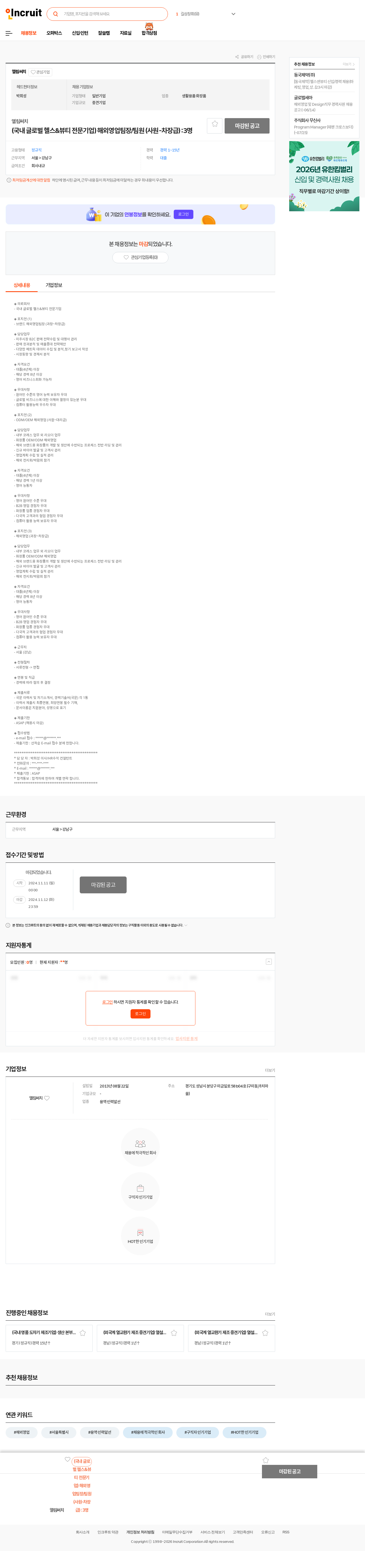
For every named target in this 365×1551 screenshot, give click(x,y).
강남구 (67, 829)
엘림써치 (19, 72)
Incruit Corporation (188, 1541)
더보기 (270, 1070)
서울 (55, 829)
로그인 (107, 1002)
